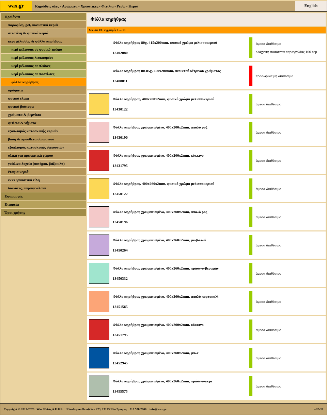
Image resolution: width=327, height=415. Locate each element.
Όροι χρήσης (14, 212)
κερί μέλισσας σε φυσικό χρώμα (36, 49)
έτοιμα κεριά (18, 172)
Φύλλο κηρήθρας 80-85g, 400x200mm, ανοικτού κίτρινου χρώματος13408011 (167, 76)
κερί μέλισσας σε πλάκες (30, 66)
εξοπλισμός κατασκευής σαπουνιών (36, 147)
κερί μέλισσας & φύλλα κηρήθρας (35, 41)
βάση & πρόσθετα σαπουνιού (31, 139)
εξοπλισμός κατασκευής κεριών (33, 131)
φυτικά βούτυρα (21, 106)
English (311, 5)
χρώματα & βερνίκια (24, 115)
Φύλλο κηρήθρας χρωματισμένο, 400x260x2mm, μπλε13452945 (156, 358)
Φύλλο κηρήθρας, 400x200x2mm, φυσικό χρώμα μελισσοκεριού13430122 (163, 104)
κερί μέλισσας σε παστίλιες (32, 74)
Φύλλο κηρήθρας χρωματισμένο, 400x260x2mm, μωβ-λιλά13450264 (159, 245)
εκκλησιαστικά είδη (24, 180)
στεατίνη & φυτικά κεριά (28, 33)
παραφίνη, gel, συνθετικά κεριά (33, 25)
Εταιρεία (11, 204)
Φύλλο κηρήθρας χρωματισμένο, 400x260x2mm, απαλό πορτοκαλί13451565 (165, 301)
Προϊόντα (12, 17)
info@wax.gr (158, 409)
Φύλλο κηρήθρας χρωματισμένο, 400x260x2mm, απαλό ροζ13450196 (160, 217)
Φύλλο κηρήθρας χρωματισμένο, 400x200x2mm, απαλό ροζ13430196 (160, 132)
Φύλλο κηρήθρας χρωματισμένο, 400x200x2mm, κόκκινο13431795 (158, 160)
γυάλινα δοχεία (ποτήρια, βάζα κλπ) (36, 163)
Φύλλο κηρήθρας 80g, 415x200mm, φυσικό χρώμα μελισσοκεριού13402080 (165, 47)
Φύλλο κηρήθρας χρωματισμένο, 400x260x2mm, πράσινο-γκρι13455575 (162, 386)
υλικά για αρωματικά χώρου (30, 155)
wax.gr (16, 5)
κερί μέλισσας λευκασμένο (32, 57)
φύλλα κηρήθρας (24, 82)
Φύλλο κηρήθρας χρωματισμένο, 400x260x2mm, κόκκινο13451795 (158, 330)
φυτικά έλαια (18, 98)
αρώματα (15, 90)
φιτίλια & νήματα (22, 123)
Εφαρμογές (13, 196)
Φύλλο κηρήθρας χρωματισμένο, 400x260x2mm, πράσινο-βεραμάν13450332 (166, 273)
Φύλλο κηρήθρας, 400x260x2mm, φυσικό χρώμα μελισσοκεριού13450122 (163, 188)
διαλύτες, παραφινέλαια (27, 188)
